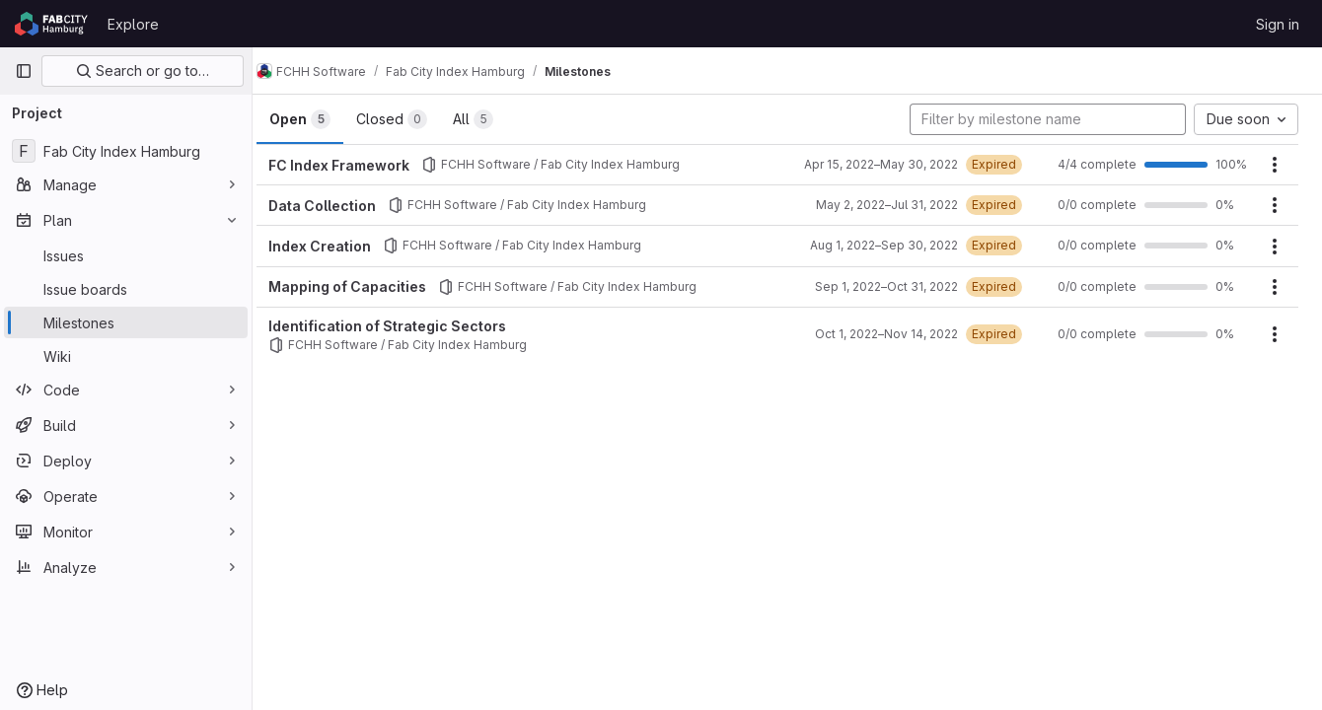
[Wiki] (126, 356)
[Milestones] (126, 322)
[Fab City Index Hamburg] (126, 151)
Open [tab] (319, 119)
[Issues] (126, 255)
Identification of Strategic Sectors (407, 326)
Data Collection (342, 205)
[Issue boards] (126, 289)
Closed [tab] (411, 119)
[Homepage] (51, 23)
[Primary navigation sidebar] (23, 71)
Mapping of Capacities (367, 286)
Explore (133, 24)
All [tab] (493, 119)
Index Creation (339, 246)
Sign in (1277, 24)
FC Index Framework (358, 165)
